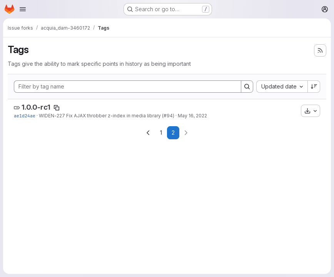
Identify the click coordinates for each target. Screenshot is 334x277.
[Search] (247, 86)
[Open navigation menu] (23, 9)
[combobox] (281, 86)
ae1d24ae (24, 115)
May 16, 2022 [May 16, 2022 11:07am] (192, 115)
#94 (168, 115)
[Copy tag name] (56, 107)
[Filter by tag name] (127, 86)
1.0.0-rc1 (36, 107)
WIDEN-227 (52, 115)
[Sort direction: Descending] (314, 86)
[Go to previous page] (148, 132)
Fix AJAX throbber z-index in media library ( (114, 115)
